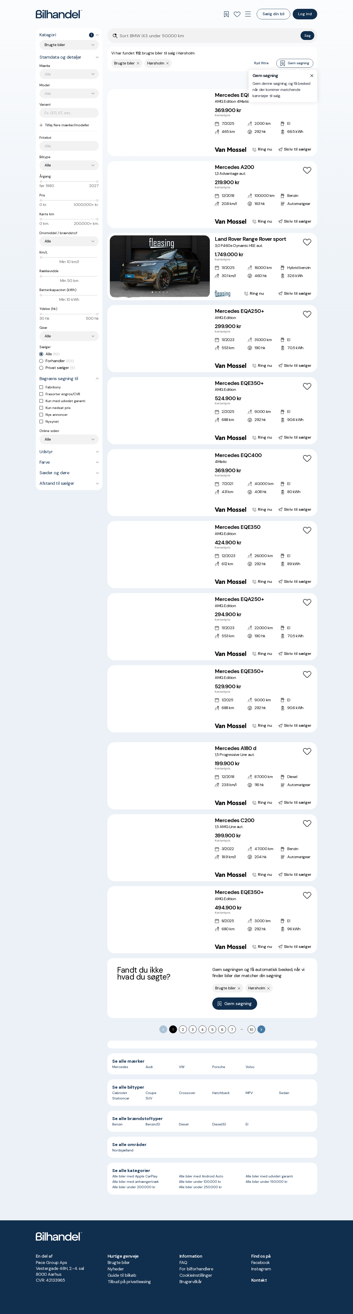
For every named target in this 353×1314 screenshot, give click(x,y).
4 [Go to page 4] (202, 1029)
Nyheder (116, 1269)
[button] (160, 122)
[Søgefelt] (209, 36)
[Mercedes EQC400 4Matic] (212, 482)
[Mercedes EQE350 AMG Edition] (212, 554)
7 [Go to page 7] (232, 1029)
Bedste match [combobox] (290, 79)
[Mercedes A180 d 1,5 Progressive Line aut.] (212, 775)
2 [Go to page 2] (183, 1029)
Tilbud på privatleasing (129, 1281)
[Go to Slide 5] (165, 148)
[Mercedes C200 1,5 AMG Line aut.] (212, 847)
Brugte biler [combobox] (55, 44)
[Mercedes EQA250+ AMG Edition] (212, 338)
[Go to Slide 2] (154, 148)
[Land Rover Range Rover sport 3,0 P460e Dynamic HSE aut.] (212, 266)
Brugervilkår (190, 1281)
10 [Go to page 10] (251, 1029)
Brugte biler (119, 1262)
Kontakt (259, 1280)
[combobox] (72, 74)
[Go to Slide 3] (158, 148)
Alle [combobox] (48, 165)
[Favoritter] (237, 14)
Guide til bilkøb (122, 1275)
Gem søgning (294, 63)
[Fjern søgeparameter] (138, 63)
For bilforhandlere (196, 1269)
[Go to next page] (261, 1029)
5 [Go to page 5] (212, 1029)
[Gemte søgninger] (226, 14)
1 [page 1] (173, 1029)
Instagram (261, 1269)
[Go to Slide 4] (161, 148)
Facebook (260, 1262)
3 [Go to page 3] (193, 1029)
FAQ (183, 1262)
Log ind (305, 13)
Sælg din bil (273, 13)
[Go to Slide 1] (150, 148)
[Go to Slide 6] (169, 148)
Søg (307, 35)
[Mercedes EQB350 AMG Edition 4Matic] (212, 122)
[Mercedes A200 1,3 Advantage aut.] (212, 194)
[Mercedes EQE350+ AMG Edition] (212, 410)
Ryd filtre (261, 63)
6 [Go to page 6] (222, 1029)
